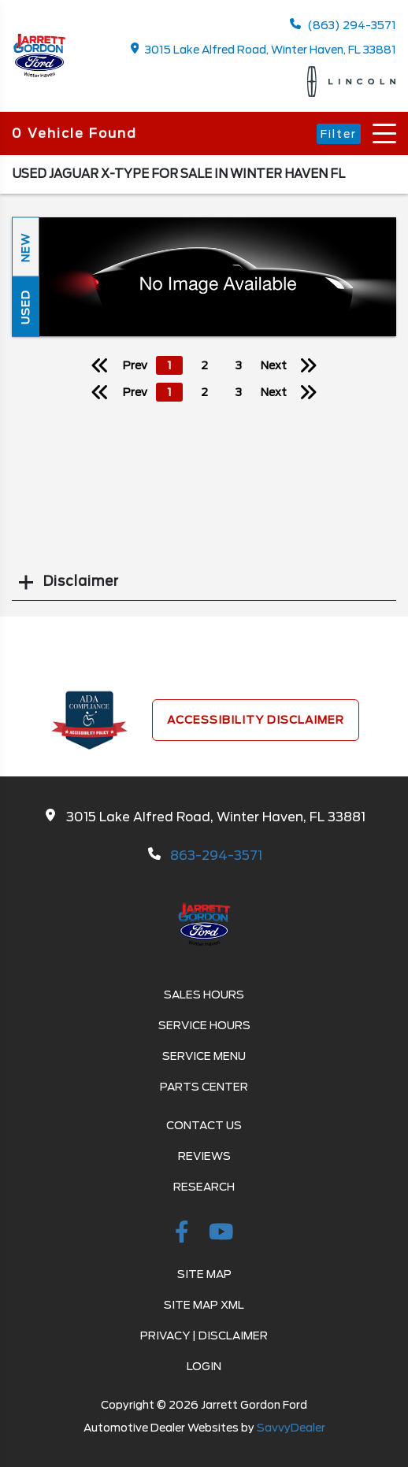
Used (25, 306)
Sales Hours (204, 994)
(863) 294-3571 (343, 24)
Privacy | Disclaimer (204, 1335)
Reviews (204, 1156)
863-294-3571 (216, 855)
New (25, 246)
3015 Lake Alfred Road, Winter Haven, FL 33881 (264, 49)
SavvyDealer (291, 1427)
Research (204, 1186)
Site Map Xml (204, 1304)
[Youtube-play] (221, 1234)
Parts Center (204, 1086)
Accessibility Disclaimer (255, 719)
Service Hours (204, 1025)
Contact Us (204, 1125)
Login (204, 1366)
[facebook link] (184, 1234)
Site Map (204, 1274)
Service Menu (204, 1056)
